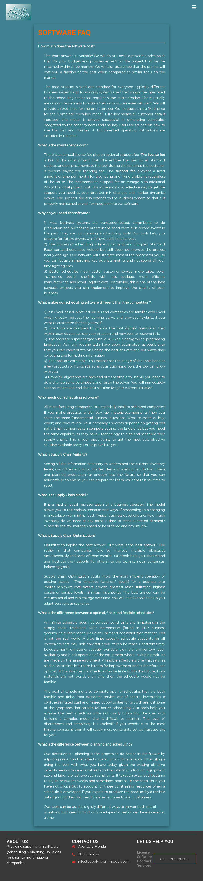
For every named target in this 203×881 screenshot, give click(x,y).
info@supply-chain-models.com (103, 861)
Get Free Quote (174, 859)
